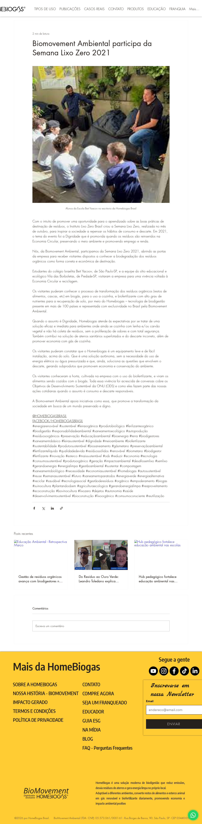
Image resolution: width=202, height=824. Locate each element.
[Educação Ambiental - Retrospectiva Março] (41, 555)
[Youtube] (153, 671)
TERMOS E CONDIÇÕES (34, 711)
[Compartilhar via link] (61, 508)
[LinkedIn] (194, 671)
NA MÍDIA (91, 730)
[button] (45, 8)
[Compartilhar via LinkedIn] (52, 508)
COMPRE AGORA (98, 693)
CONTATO (91, 684)
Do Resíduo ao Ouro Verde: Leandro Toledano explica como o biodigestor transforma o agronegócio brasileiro (101, 578)
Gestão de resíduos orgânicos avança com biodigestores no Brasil (40, 578)
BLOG (87, 739)
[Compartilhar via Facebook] (34, 508)
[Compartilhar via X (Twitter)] (43, 508)
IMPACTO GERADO (30, 702)
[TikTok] (184, 671)
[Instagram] (163, 671)
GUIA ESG (91, 721)
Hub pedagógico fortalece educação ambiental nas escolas (157, 578)
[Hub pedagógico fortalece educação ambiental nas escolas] (161, 555)
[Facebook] (174, 671)
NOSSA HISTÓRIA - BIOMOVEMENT (46, 693)
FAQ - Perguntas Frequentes (107, 748)
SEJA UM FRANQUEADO (104, 702)
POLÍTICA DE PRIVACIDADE (38, 720)
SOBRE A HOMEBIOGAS (35, 684)
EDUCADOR (93, 712)
